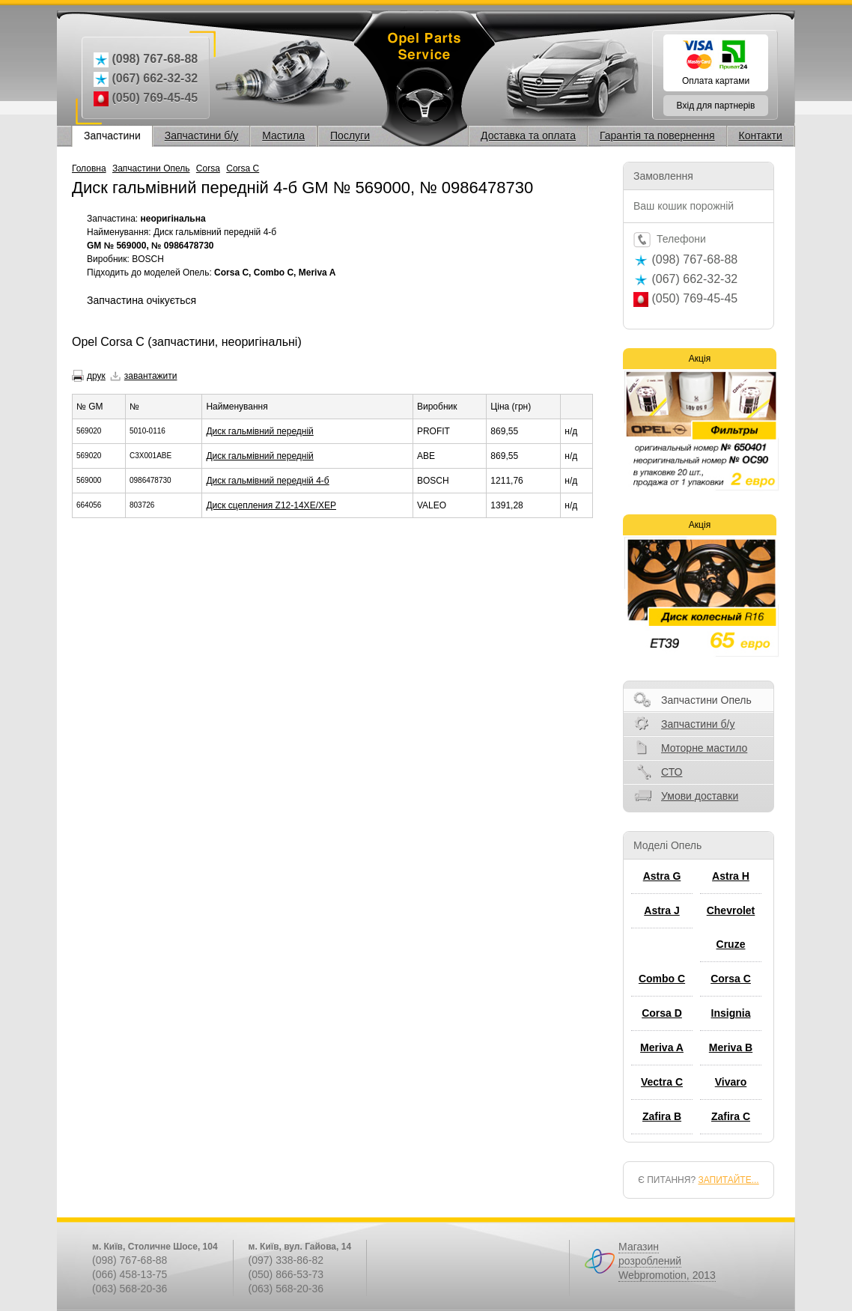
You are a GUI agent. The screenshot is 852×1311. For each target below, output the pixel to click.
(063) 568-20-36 (129, 1289)
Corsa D (662, 1013)
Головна (89, 168)
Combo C (662, 979)
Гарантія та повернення (657, 136)
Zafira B (661, 1116)
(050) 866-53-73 (286, 1274)
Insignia (731, 1013)
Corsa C (242, 168)
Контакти (760, 136)
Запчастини (112, 136)
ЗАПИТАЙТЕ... (728, 1180)
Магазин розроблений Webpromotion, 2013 (667, 1261)
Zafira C (730, 1116)
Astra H (730, 876)
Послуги (350, 136)
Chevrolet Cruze (731, 927)
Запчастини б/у (202, 136)
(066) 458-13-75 (129, 1274)
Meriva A (662, 1047)
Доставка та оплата (528, 136)
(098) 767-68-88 (129, 1260)
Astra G (662, 876)
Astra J (661, 910)
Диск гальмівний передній (259, 431)
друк (96, 376)
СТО (671, 772)
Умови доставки (699, 796)
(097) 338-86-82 (286, 1260)
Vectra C (662, 1082)
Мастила (283, 136)
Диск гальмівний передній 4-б (267, 480)
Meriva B (730, 1047)
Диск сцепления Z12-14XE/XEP (271, 505)
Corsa (208, 168)
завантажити (150, 376)
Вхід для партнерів (716, 105)
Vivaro (731, 1082)
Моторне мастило (704, 748)
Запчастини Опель (151, 168)
